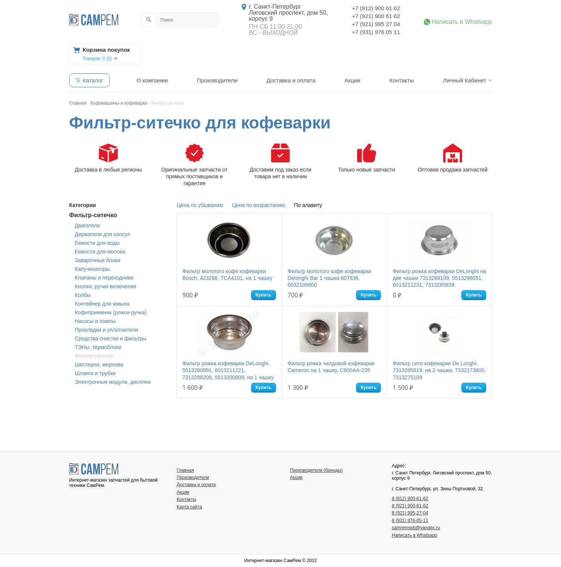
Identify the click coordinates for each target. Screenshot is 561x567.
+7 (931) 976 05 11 (376, 32)
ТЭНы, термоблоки (98, 347)
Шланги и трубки (95, 373)
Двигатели (87, 225)
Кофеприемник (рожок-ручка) (110, 312)
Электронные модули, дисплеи (113, 382)
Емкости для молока (100, 252)
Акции (352, 80)
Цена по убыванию (200, 205)
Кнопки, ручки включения (105, 286)
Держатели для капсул (102, 234)
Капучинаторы (92, 269)
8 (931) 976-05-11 (410, 520)
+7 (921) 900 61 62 (376, 16)
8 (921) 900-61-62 (410, 505)
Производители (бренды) (316, 470)
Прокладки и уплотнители (106, 330)
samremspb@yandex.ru (416, 527)
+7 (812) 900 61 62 (376, 8)
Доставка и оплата (291, 80)
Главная (185, 470)
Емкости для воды (97, 243)
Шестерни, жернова (99, 365)
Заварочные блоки (97, 260)
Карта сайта (189, 507)
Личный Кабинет (464, 80)
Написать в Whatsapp (462, 22)
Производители (217, 80)
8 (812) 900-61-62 (410, 498)
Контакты (401, 80)
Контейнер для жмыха (102, 304)
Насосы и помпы (95, 321)
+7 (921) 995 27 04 (376, 24)
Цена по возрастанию (258, 205)
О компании (152, 80)
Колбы (83, 295)
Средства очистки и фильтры (110, 338)
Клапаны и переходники (104, 278)
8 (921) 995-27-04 (410, 513)
